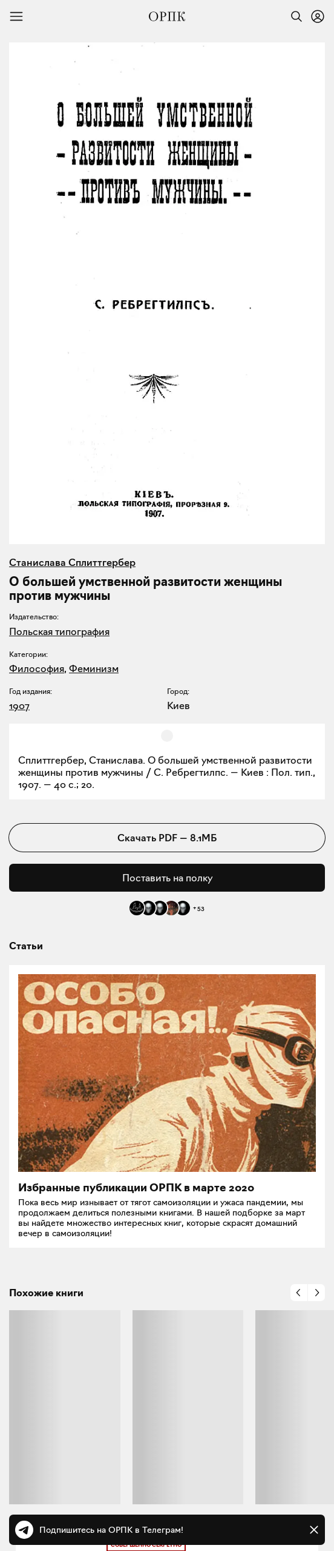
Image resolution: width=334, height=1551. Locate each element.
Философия (36, 668)
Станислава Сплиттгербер (72, 562)
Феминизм (94, 668)
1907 (19, 705)
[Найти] (293, 16)
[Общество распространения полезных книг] (167, 16)
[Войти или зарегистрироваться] (317, 16)
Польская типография (59, 631)
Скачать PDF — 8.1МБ (167, 838)
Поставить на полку (167, 878)
